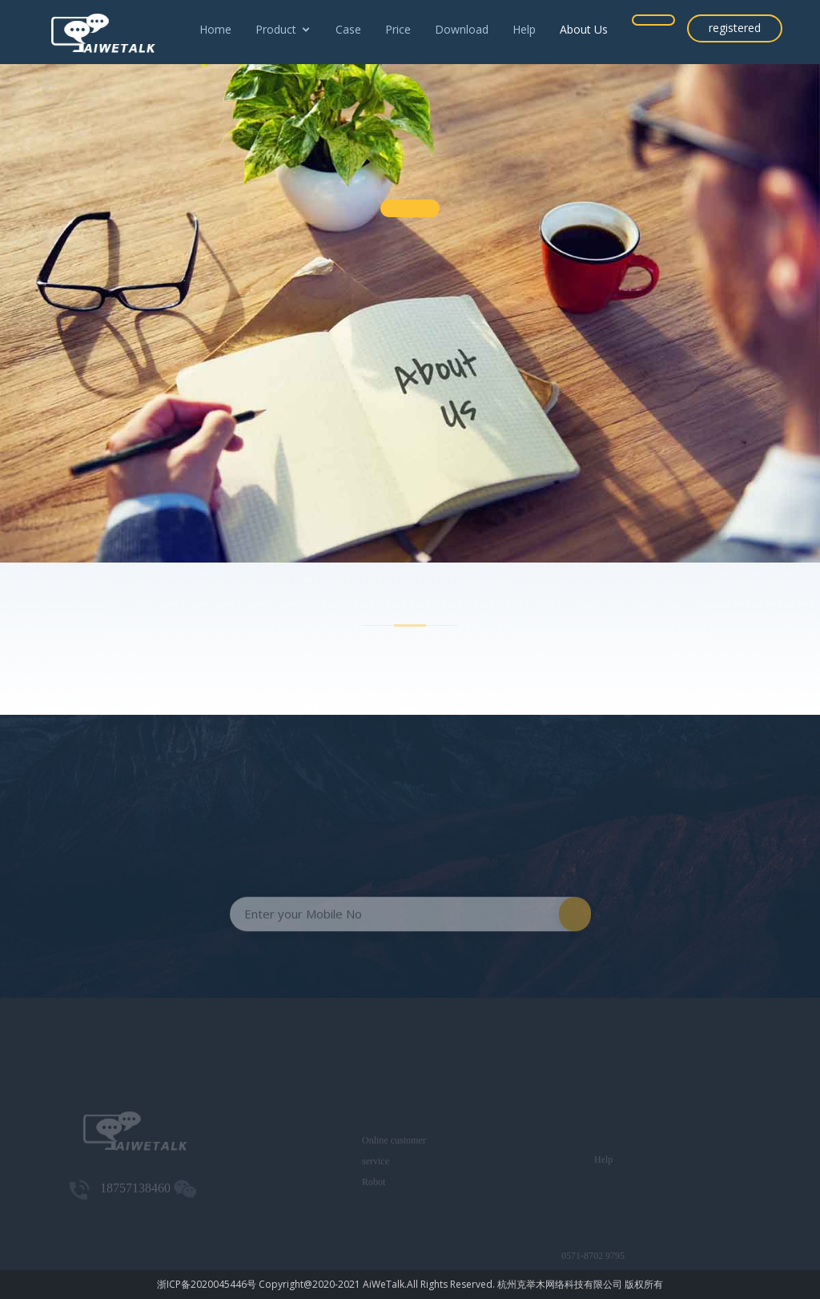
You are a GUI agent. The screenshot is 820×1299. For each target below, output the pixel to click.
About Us (584, 29)
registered (735, 27)
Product (275, 29)
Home (215, 29)
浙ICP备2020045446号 (206, 1284)
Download (461, 29)
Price (398, 29)
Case (348, 29)
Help (524, 29)
